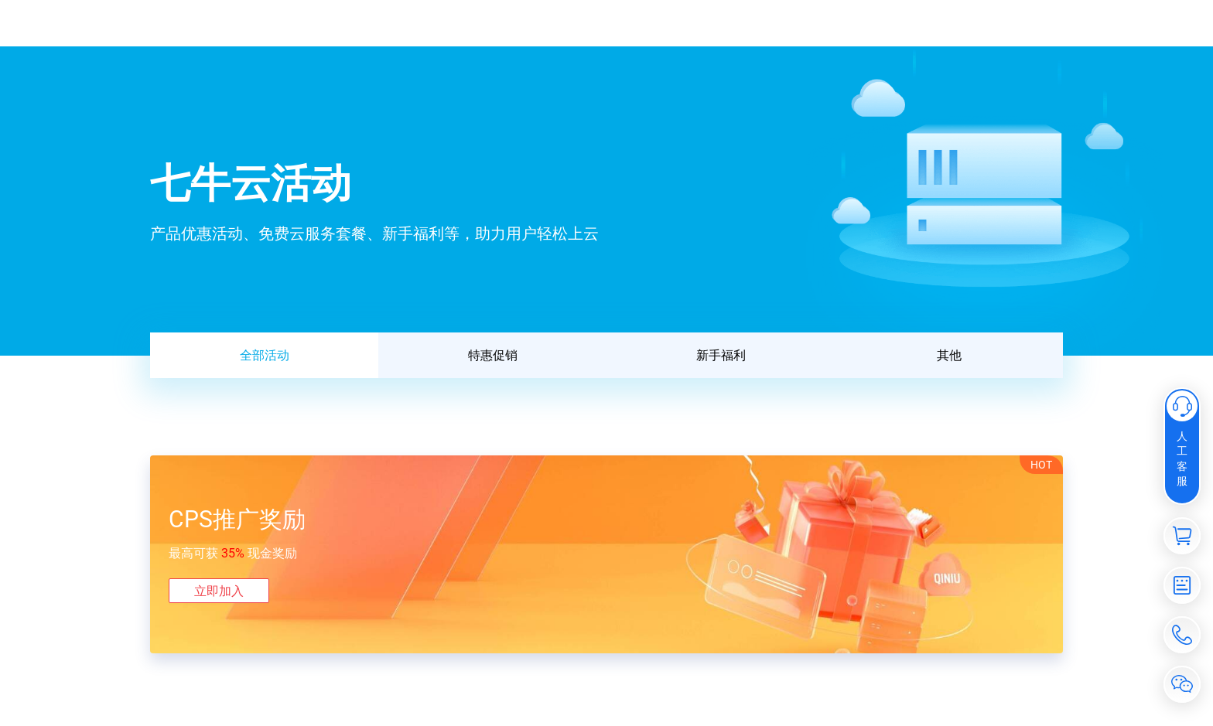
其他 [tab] (949, 355)
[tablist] (606, 355)
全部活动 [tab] (264, 355)
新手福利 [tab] (721, 355)
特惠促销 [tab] (493, 355)
